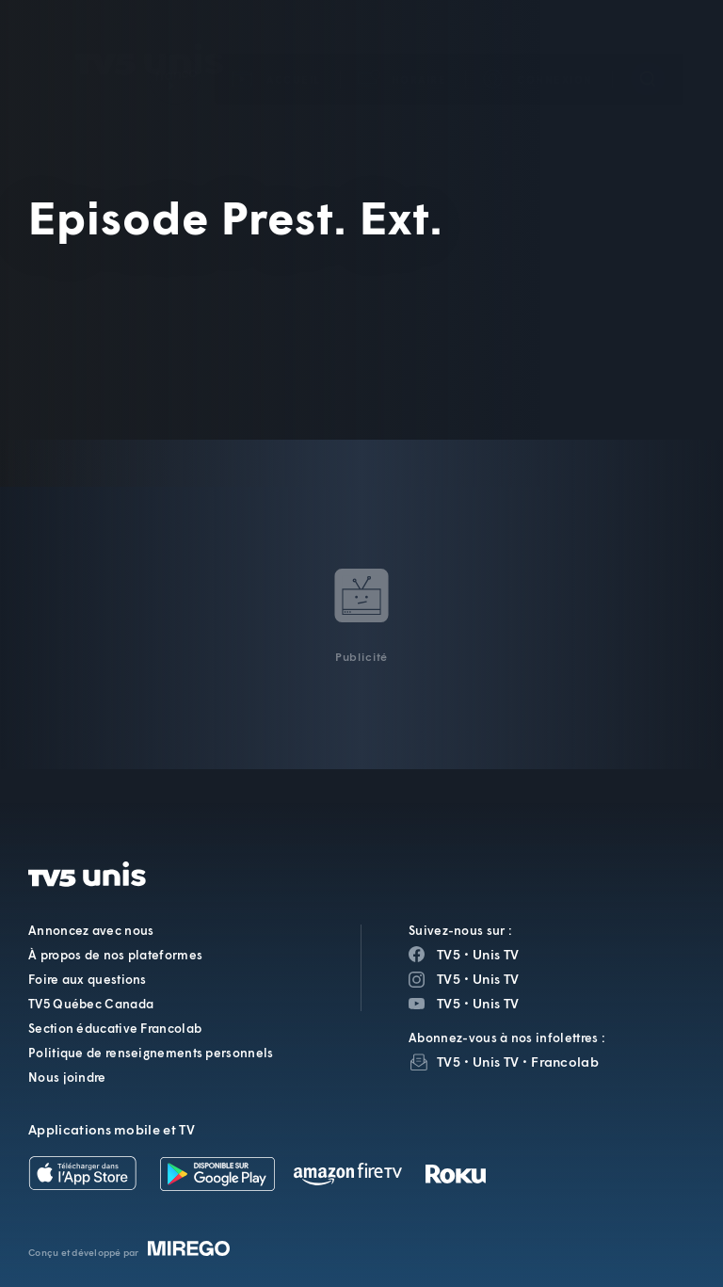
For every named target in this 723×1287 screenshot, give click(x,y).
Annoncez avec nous (90, 930)
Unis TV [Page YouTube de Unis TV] (496, 1003)
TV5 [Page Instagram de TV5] (448, 979)
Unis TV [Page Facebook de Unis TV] (496, 954)
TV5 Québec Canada (90, 1003)
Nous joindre (67, 1077)
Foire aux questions (87, 979)
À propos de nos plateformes (115, 954)
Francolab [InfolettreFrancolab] (565, 1062)
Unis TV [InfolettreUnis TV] (496, 1062)
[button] (403, 51)
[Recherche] (648, 51)
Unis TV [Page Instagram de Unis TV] (496, 979)
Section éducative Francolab (114, 1028)
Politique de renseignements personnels (150, 1052)
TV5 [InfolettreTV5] (448, 1062)
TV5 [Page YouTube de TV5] (448, 1003)
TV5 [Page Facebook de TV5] (448, 954)
